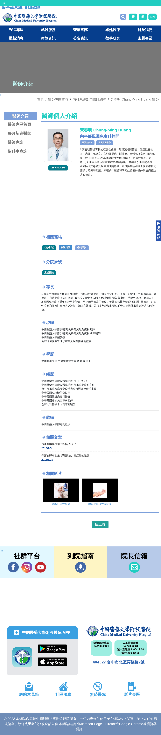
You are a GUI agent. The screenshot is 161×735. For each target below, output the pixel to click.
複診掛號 (65, 247)
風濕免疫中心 (104, 142)
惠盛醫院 (49, 272)
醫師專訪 (15, 142)
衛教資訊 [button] (48, 38)
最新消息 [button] (16, 38)
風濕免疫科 (87, 142)
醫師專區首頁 (19, 124)
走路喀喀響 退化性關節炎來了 (58, 444)
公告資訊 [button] (80, 38)
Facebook (13, 567)
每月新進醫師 (19, 133)
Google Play (52, 648)
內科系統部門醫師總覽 (89, 99)
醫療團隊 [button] (80, 30)
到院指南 (80, 567)
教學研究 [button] (112, 38)
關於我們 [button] (145, 30)
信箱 (134, 567)
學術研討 (82, 247)
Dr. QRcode (58, 167)
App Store (52, 661)
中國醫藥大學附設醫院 (118, 631)
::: (4, 2)
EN (152, 17)
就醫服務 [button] (48, 30)
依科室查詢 (17, 151)
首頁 (40, 99)
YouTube (40, 567)
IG (26, 567)
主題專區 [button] (145, 38)
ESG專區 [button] (16, 30)
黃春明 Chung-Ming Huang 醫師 (135, 99)
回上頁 (100, 524)
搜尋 (123, 17)
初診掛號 (49, 247)
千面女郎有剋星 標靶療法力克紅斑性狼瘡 (65, 455)
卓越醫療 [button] (112, 30)
